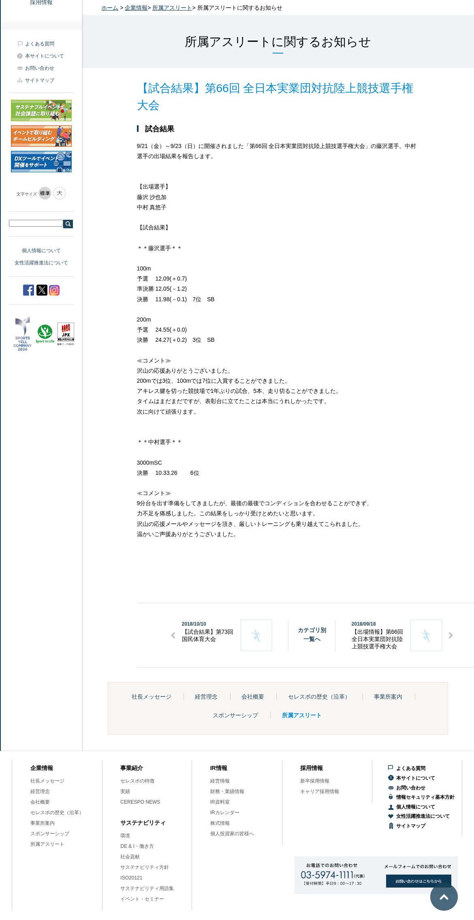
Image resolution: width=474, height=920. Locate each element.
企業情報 (136, 7)
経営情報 (220, 781)
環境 (125, 836)
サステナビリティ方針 (144, 867)
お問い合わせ (39, 68)
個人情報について (41, 250)
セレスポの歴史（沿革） (319, 696)
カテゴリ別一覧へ (312, 634)
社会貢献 (130, 857)
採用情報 (311, 768)
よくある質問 (39, 44)
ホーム (109, 7)
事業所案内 (388, 696)
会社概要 (252, 696)
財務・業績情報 (227, 791)
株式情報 (220, 823)
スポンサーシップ (235, 715)
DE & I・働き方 (137, 846)
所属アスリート (172, 7)
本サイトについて (44, 56)
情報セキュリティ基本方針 (425, 797)
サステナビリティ (143, 822)
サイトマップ (39, 80)
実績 (125, 791)
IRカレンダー (224, 812)
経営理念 (206, 696)
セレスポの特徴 (137, 781)
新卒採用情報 (314, 781)
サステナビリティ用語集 (147, 888)
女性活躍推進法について (41, 263)
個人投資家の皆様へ (232, 833)
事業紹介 (131, 768)
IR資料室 (220, 802)
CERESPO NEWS (140, 802)
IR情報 (218, 768)
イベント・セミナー (142, 899)
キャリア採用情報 (319, 791)
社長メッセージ (151, 696)
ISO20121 (131, 878)
